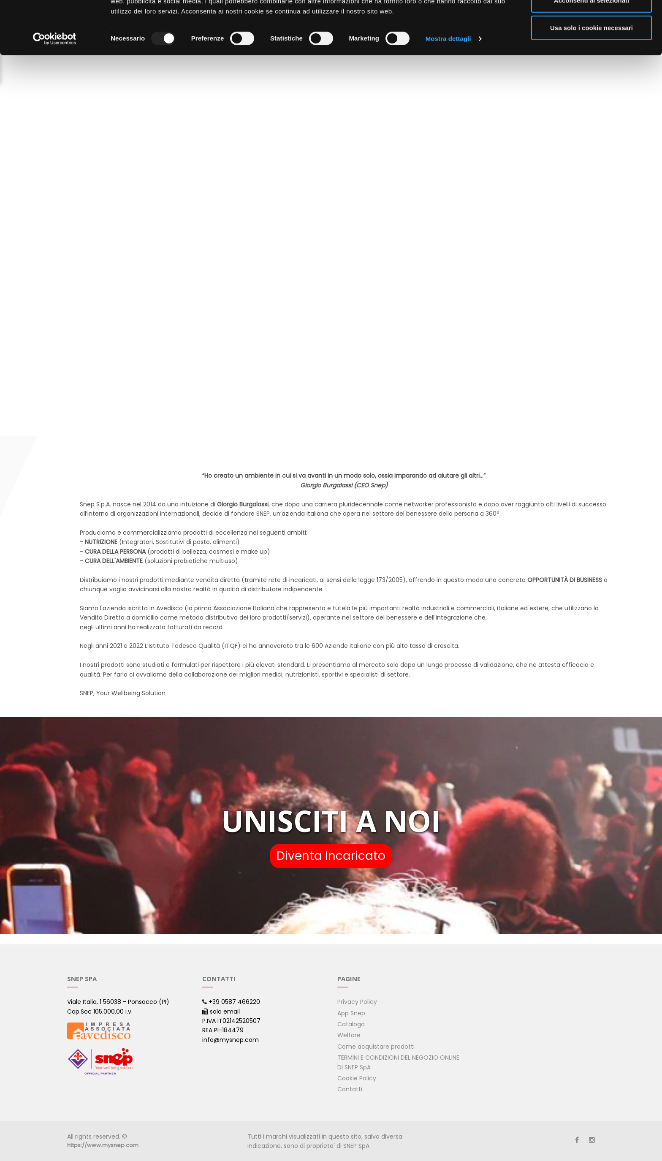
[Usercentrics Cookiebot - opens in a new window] (55, 88)
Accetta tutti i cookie (592, 22)
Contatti (349, 1089)
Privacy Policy (357, 1002)
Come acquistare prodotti (376, 1046)
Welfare (349, 1035)
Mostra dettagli (448, 88)
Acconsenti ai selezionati (591, 50)
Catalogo (351, 1024)
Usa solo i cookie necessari (591, 77)
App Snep (351, 1013)
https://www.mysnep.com (102, 1145)
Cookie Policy (356, 1078)
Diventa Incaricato (331, 856)
